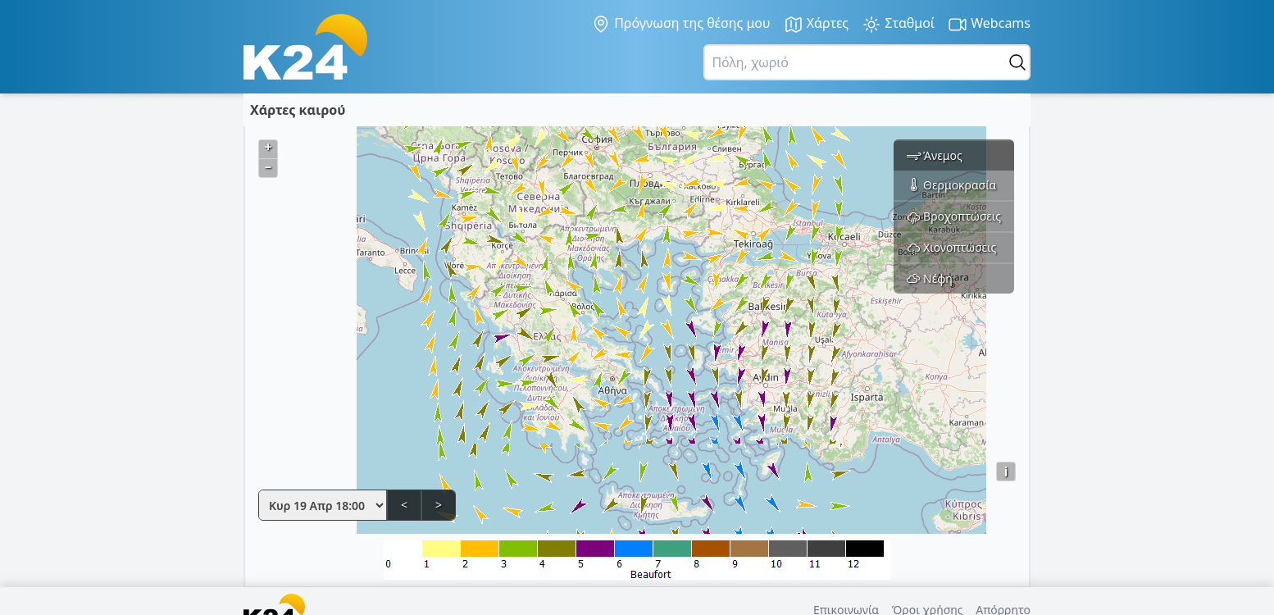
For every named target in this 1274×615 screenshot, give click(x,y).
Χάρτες (816, 24)
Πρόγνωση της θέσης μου (681, 24)
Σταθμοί (898, 24)
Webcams (989, 24)
